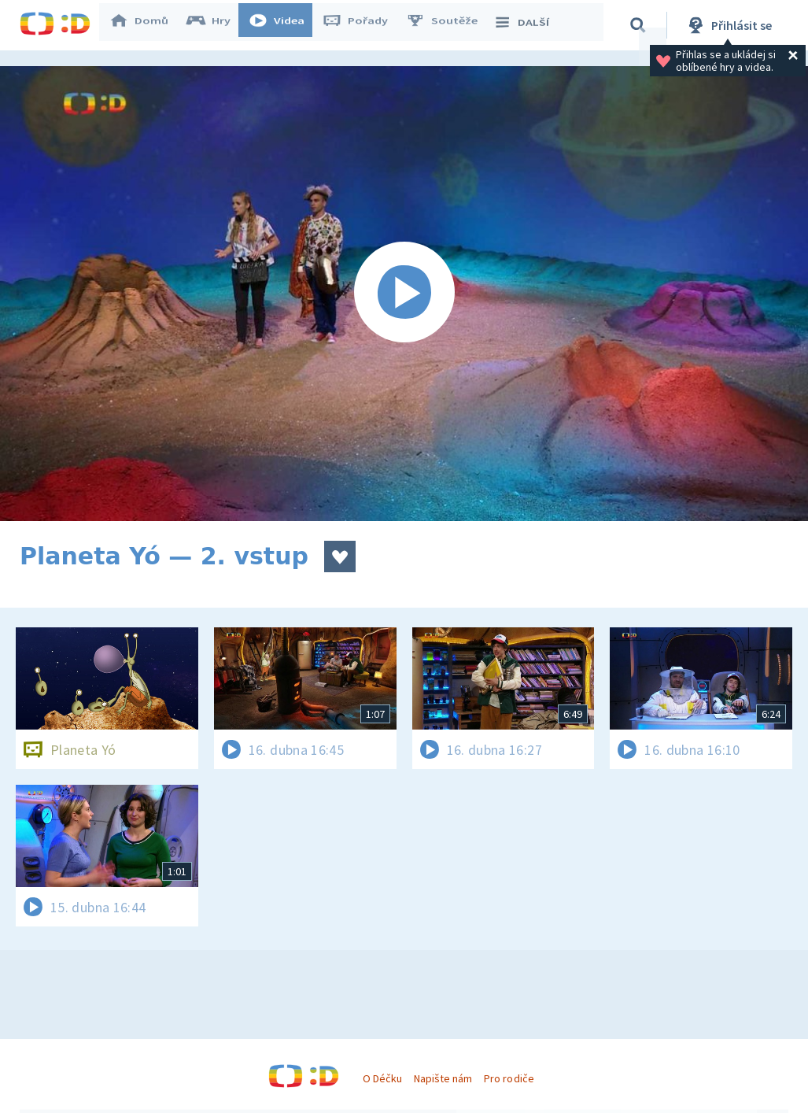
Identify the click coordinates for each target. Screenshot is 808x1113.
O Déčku (382, 1078)
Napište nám (443, 1078)
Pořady (363, 25)
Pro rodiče (508, 1078)
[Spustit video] (404, 293)
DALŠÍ (528, 25)
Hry (216, 25)
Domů (146, 25)
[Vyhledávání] (640, 25)
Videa (284, 25)
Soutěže (449, 25)
